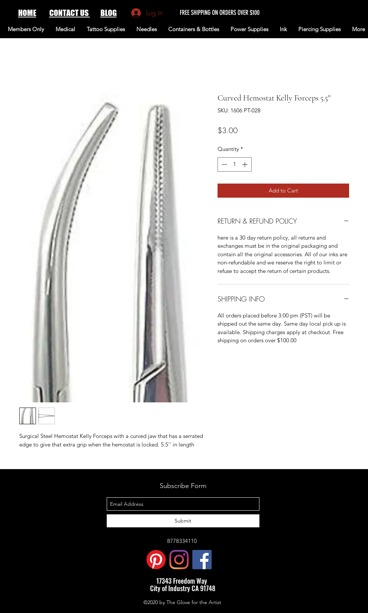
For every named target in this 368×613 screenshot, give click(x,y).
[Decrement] (224, 164)
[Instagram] (179, 559)
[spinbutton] (234, 164)
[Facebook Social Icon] (202, 559)
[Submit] (183, 520)
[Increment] (246, 164)
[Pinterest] (156, 559)
